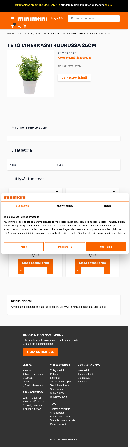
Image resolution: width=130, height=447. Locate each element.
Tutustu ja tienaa (32, 408)
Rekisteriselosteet (60, 416)
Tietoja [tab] (107, 205)
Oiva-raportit (57, 412)
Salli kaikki (106, 246)
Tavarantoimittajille (60, 381)
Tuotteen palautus (60, 408)
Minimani (28, 369)
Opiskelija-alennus (33, 404)
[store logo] (32, 19)
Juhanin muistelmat (33, 373)
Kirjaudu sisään (81, 306)
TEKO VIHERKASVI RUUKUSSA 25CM (90, 33)
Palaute (54, 373)
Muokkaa (65, 246)
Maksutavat (84, 377)
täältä (108, 5)
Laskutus (55, 377)
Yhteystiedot (57, 369)
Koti (19, 33)
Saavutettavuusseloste (62, 420)
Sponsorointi (57, 388)
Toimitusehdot (85, 373)
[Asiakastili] (19, 26)
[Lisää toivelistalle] (57, 192)
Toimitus (82, 381)
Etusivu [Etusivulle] (11, 33)
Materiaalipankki (59, 423)
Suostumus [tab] (22, 205)
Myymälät (28, 377)
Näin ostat (83, 369)
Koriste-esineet (60, 33)
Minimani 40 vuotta (33, 401)
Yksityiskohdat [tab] (65, 205)
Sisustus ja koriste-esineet (37, 33)
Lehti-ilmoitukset (32, 397)
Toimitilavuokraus (59, 385)
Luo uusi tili (100, 306)
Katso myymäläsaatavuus (74, 57)
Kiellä (24, 246)
